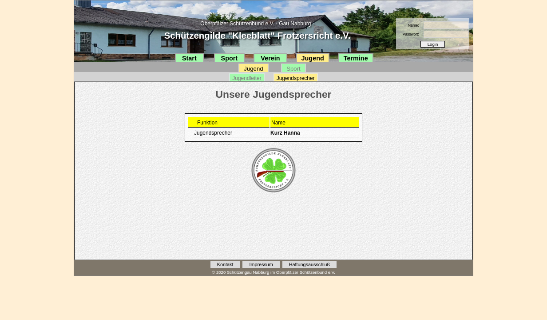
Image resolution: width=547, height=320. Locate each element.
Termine (356, 58)
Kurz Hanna (285, 133)
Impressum (261, 264)
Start (189, 58)
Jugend (312, 58)
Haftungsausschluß (309, 264)
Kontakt (225, 264)
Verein (270, 58)
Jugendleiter (246, 78)
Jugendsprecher (296, 78)
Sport (229, 58)
